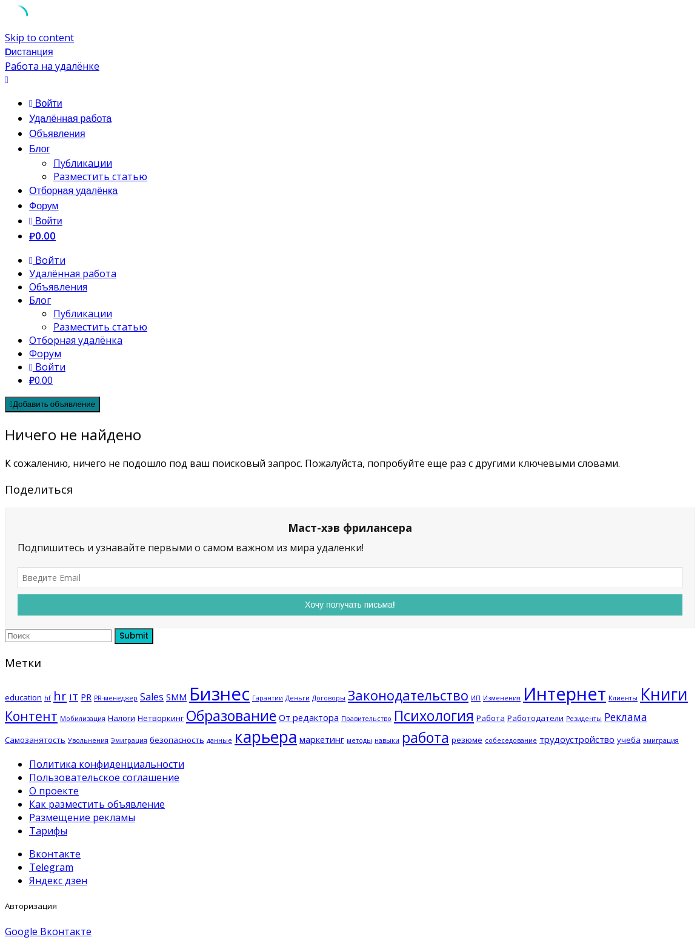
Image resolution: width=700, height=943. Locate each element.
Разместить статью (100, 176)
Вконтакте (55, 854)
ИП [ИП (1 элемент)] (476, 698)
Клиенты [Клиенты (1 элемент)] (623, 698)
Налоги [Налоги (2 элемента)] (121, 718)
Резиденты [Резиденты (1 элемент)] (584, 718)
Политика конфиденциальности (106, 764)
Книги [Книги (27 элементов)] (664, 694)
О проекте (54, 790)
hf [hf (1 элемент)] (47, 698)
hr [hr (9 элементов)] (60, 695)
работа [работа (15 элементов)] (425, 737)
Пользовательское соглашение (104, 777)
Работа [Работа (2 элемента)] (490, 718)
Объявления (57, 134)
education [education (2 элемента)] (23, 697)
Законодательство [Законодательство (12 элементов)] (408, 695)
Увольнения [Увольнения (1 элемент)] (88, 740)
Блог (39, 149)
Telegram (51, 867)
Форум (44, 206)
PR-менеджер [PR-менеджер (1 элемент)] (116, 698)
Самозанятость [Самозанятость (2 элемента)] (35, 739)
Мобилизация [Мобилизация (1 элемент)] (82, 718)
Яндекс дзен (58, 880)
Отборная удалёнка (73, 191)
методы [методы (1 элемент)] (359, 740)
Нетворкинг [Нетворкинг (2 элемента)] (161, 718)
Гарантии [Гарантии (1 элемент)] (267, 698)
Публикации (82, 163)
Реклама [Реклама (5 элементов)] (625, 717)
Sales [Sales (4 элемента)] (152, 696)
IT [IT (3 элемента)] (73, 697)
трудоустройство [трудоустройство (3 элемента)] (577, 739)
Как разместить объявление (97, 804)
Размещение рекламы (82, 817)
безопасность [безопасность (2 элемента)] (177, 739)
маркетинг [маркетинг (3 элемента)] (321, 739)
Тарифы (48, 830)
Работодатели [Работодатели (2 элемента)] (535, 718)
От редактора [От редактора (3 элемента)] (309, 717)
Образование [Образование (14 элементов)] (231, 715)
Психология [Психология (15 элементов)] (434, 715)
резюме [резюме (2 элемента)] (467, 739)
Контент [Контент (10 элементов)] (31, 716)
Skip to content (39, 37)
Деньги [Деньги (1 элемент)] (297, 698)
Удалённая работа (70, 119)
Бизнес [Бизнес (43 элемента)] (219, 694)
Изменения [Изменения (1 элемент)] (502, 698)
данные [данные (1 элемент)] (219, 740)
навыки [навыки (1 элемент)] (387, 740)
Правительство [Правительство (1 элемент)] (366, 718)
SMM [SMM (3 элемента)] (176, 697)
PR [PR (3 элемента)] (86, 697)
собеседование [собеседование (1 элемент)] (511, 740)
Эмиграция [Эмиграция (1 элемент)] (129, 740)
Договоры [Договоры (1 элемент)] (328, 698)
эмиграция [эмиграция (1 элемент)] (661, 740)
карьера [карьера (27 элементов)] (266, 736)
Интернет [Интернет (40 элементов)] (564, 693)
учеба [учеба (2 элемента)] (629, 739)
